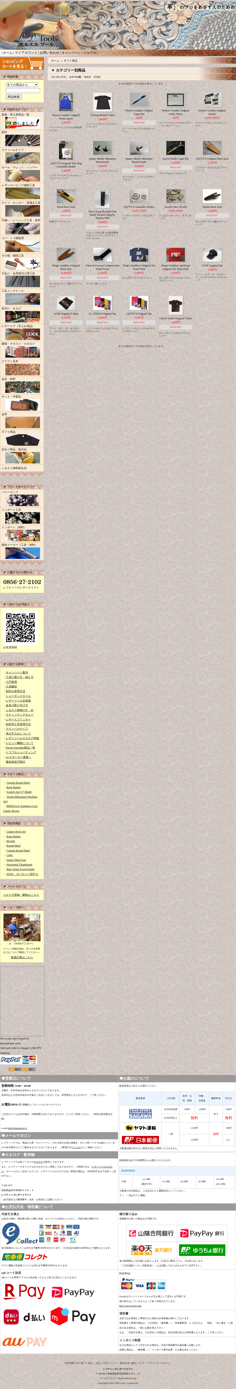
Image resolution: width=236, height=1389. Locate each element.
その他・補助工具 (22, 262)
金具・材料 (22, 385)
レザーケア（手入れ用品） (22, 333)
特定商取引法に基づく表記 (79, 1363)
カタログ (38, 1162)
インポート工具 (22, 516)
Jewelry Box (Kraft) (176, 207)
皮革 (22, 421)
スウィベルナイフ (22, 156)
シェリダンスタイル (18, 696)
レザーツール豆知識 (18, 700)
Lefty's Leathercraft (129, 1383)
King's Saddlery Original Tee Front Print (139, 267)
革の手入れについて (18, 733)
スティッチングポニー (20, 714)
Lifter (9, 855)
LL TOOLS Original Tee (102, 313)
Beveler (10, 841)
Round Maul (13, 845)
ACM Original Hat (212, 265)
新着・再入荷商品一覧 (22, 121)
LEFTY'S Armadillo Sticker (139, 207)
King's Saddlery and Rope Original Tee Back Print (175, 267)
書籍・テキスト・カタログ (22, 350)
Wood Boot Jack (66, 207)
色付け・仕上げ (22, 315)
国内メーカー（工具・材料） (22, 551)
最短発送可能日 (15, 761)
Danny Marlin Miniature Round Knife (139, 160)
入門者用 (11, 682)
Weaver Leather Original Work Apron (66, 117)
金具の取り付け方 (17, 705)
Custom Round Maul (18, 782)
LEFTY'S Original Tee (139, 313)
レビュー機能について (20, 743)
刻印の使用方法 (15, 691)
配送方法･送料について (132, 1363)
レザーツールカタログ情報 (22, 738)
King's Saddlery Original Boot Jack (66, 267)
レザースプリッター (18, 719)
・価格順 (86, 77)
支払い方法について (106, 1363)
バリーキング (22, 498)
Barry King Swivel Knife (20, 869)
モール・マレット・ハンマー (22, 174)
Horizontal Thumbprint (19, 864)
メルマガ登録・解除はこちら (21, 894)
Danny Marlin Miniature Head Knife (102, 160)
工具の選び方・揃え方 (20, 677)
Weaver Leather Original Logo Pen (139, 112)
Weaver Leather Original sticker (212, 112)
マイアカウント (26, 52)
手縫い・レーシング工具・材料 (22, 227)
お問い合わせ (49, 52)
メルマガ (89, 52)
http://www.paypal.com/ (130, 1306)
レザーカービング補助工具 (22, 192)
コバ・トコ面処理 (22, 244)
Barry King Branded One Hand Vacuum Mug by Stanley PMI (103, 215)
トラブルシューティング (21, 752)
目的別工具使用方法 (18, 724)
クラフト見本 (22, 368)
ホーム (7, 52)
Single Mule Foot (16, 860)
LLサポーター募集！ (18, 757)
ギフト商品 (22, 438)
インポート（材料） (22, 534)
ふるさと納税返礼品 (14, 468)
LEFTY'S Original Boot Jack (212, 158)
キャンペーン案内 (17, 672)
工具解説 (11, 686)
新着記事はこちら (22, 957)
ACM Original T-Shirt (66, 313)
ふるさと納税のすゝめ (20, 710)
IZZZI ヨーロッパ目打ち (22, 874)
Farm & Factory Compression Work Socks (102, 267)
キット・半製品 (22, 403)
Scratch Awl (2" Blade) (19, 792)
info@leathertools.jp (17, 1128)
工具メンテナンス (22, 297)
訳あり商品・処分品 (22, 456)
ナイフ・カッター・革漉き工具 (22, 209)
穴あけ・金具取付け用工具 (22, 280)
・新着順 (96, 77)
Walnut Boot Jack (212, 207)
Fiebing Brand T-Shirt (102, 115)
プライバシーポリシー (159, 1363)
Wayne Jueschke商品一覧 (20, 747)
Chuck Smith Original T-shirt (175, 318)
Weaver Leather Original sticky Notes (175, 112)
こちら (77, 1147)
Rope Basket (13, 787)
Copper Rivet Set (16, 831)
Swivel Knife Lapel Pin (176, 158)
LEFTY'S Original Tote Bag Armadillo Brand (65, 165)
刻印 (22, 139)
